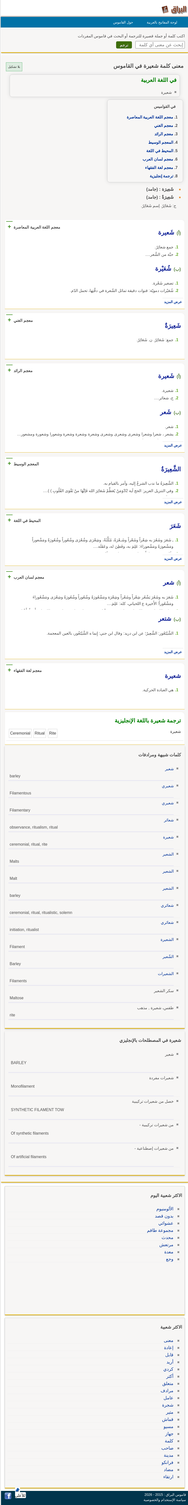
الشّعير (167, 957)
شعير (168, 769)
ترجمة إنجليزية (160, 176)
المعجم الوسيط (159, 142)
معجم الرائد (163, 134)
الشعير (167, 854)
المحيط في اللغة (159, 151)
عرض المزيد (172, 302)
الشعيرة (166, 939)
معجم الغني (162, 125)
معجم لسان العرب (157, 159)
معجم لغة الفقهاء (158, 168)
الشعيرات (165, 974)
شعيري (167, 786)
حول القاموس (122, 22)
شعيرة (167, 837)
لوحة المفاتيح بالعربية (161, 22)
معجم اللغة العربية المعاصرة (149, 117)
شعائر (168, 820)
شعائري (166, 905)
